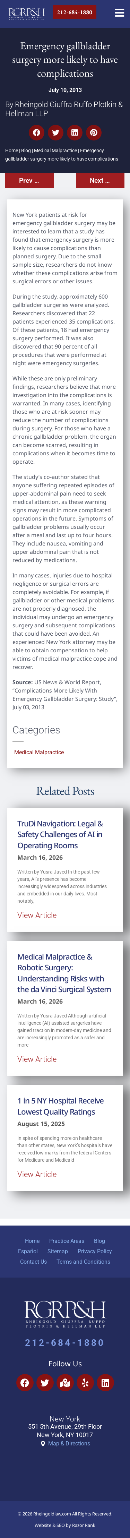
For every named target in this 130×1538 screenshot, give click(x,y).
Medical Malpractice (55, 151)
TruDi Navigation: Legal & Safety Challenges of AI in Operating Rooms (60, 834)
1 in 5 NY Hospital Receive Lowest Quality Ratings (60, 1106)
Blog (26, 151)
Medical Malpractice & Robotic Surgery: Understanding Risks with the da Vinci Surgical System (64, 973)
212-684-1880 (65, 1343)
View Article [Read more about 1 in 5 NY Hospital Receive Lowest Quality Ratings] (37, 1174)
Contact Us (33, 1261)
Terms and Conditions (83, 1261)
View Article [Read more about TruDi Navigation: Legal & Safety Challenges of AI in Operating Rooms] (37, 915)
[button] (36, 132)
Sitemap (57, 1251)
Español (28, 1251)
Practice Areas (66, 1241)
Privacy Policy (95, 1251)
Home (11, 151)
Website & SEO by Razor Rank (65, 1525)
